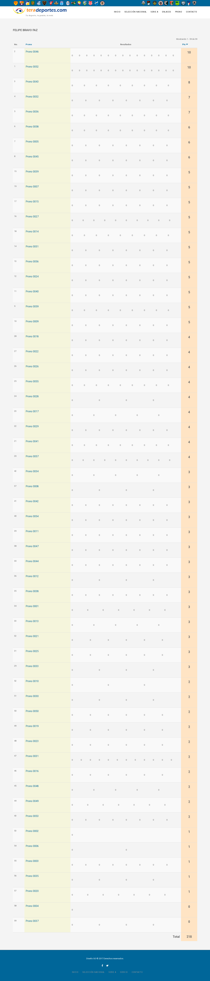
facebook (102, 965)
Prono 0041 (32, 441)
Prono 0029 (32, 426)
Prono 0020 (32, 891)
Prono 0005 (32, 141)
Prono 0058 (32, 126)
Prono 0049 (32, 801)
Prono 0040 (32, 291)
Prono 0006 (32, 846)
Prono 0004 (32, 906)
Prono (178, 12)
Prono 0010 (32, 681)
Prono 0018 (32, 336)
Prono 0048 (32, 786)
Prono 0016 (32, 771)
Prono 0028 (32, 396)
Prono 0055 (32, 381)
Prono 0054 (32, 516)
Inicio (117, 12)
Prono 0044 (32, 561)
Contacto (191, 12)
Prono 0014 (32, 231)
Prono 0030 (32, 696)
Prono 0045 (32, 156)
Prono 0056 (32, 261)
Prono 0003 (32, 861)
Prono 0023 (32, 741)
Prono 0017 (32, 411)
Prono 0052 (32, 66)
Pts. (185, 44)
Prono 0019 (32, 726)
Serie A (154, 12)
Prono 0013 (32, 621)
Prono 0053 (32, 816)
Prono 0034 (32, 471)
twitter (107, 965)
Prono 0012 (32, 576)
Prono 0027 (32, 216)
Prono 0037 (32, 921)
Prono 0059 (32, 306)
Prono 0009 (32, 321)
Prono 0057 (32, 456)
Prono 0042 (32, 501)
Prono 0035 (32, 876)
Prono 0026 (32, 366)
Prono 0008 (32, 486)
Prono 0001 (32, 606)
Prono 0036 (32, 111)
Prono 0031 (32, 756)
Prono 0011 (32, 531)
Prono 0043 (32, 81)
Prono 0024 (32, 276)
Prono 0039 (32, 171)
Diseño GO (91, 958)
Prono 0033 (32, 666)
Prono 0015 (32, 201)
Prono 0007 (32, 186)
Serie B (124, 972)
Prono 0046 (32, 51)
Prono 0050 (32, 711)
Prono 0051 (32, 246)
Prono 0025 (32, 651)
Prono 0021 (32, 636)
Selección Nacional (135, 12)
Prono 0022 (32, 351)
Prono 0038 (32, 591)
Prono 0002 (32, 831)
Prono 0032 (32, 96)
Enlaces (166, 12)
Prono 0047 (32, 546)
